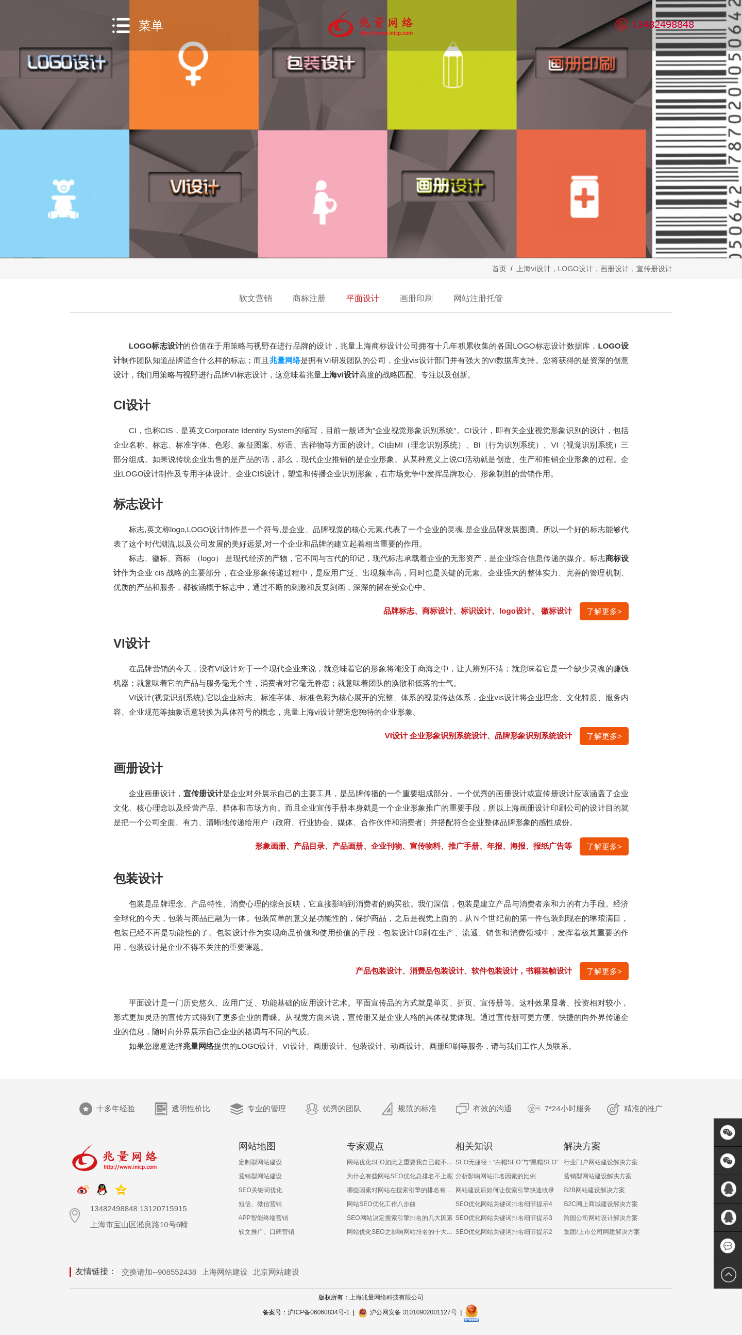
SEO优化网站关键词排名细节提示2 (504, 1231)
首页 (499, 269)
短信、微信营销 (260, 1204)
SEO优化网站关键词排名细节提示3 (504, 1218)
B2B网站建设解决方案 (594, 1190)
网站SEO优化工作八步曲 (381, 1204)
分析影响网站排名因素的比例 (496, 1176)
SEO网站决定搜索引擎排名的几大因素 (399, 1218)
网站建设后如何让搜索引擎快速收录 (505, 1190)
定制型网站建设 (260, 1162)
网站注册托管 (478, 298)
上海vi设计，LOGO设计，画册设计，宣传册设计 (594, 269)
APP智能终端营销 (263, 1218)
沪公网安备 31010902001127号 (413, 1312)
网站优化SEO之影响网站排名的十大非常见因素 (401, 1231)
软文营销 (255, 298)
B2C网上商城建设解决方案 (600, 1204)
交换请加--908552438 (159, 1271)
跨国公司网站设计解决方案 (601, 1218)
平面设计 (362, 298)
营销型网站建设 (260, 1176)
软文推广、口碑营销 (266, 1231)
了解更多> (604, 611)
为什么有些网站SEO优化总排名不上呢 (399, 1176)
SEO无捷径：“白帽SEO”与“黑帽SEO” (507, 1162)
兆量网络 (285, 360)
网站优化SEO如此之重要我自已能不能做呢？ (401, 1162)
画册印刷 (416, 298)
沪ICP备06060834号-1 (318, 1312)
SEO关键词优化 (260, 1190)
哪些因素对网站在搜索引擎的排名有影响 (401, 1190)
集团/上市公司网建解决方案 (601, 1231)
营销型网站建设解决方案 (598, 1176)
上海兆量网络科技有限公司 (386, 1297)
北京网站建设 (276, 1271)
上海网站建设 (224, 1271)
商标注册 (309, 298)
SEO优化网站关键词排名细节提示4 (504, 1204)
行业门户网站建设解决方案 (601, 1162)
